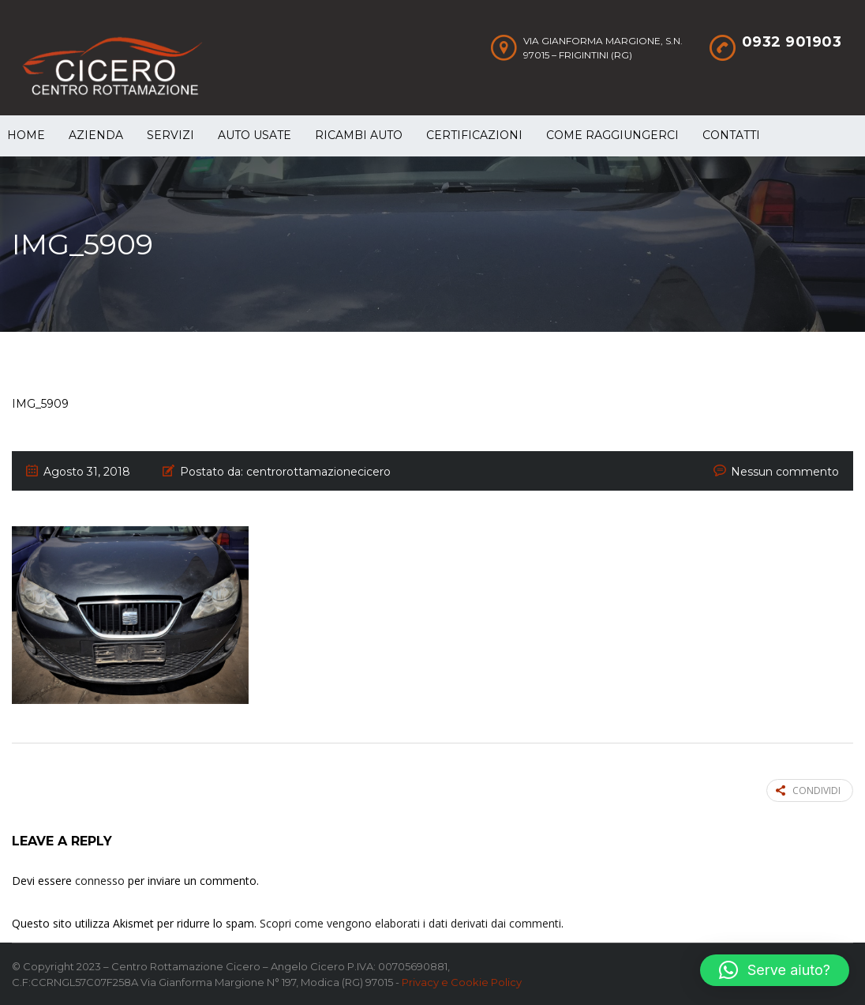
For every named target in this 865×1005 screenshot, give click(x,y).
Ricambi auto (359, 135)
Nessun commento (785, 472)
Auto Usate (254, 135)
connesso (100, 880)
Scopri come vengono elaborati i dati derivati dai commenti (410, 923)
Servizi (170, 135)
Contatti (731, 135)
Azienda (96, 135)
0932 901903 (792, 42)
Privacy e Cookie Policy (462, 982)
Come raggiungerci (612, 135)
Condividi (808, 790)
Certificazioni (474, 135)
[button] (774, 970)
